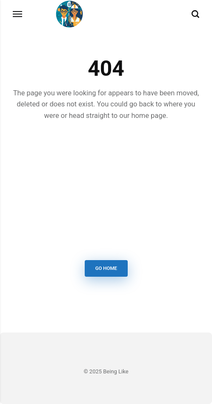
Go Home (106, 268)
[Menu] (18, 14)
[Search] (195, 14)
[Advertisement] (106, 192)
